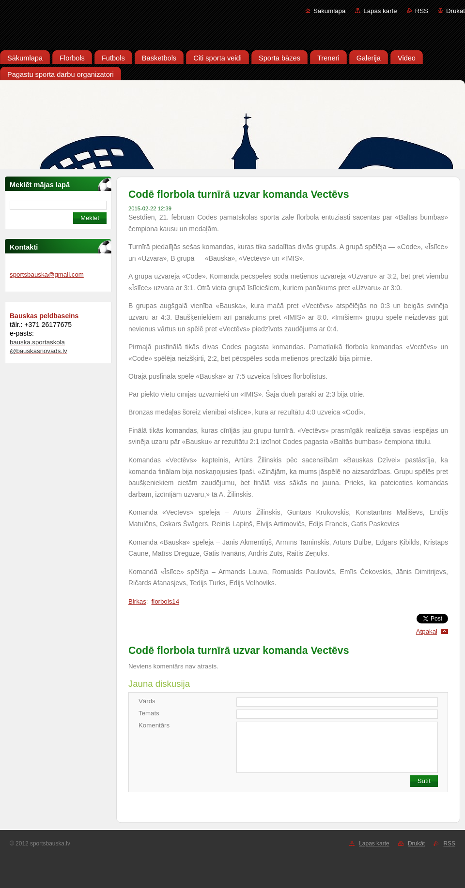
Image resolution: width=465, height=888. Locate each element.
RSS (421, 11)
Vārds (147, 701)
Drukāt (455, 11)
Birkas (137, 601)
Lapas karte (380, 11)
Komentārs (154, 725)
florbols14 (166, 601)
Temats (149, 713)
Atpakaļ (426, 631)
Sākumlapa (329, 11)
